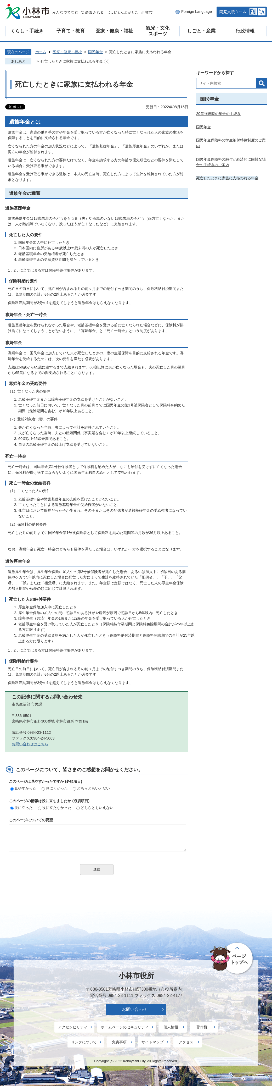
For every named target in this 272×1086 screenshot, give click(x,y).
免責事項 (119, 1042)
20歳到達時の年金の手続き (218, 114)
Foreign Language (196, 11)
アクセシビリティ (72, 1027)
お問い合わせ (134, 1009)
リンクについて (84, 1042)
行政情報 (245, 31)
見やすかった (23, 788)
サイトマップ (152, 1042)
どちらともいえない (91, 788)
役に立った (21, 808)
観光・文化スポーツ (157, 30)
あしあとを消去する (107, 61)
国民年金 (95, 52)
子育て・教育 (70, 31)
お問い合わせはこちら (30, 744)
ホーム (40, 52)
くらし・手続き (26, 31)
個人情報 (170, 1027)
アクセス (186, 1042)
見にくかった (55, 788)
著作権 (201, 1027)
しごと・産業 (201, 31)
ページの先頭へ (232, 958)
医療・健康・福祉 (114, 31)
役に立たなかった (54, 808)
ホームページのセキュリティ (125, 1027)
